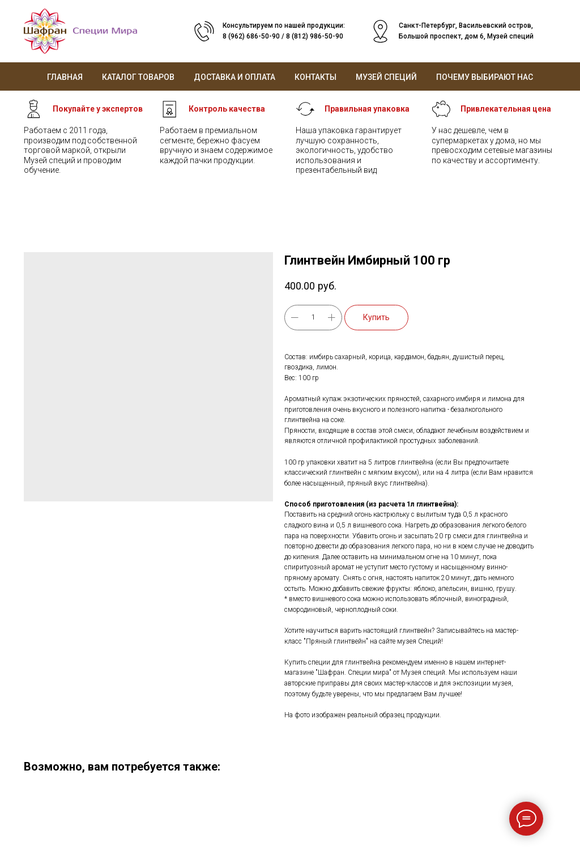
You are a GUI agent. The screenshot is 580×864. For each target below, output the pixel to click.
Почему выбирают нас (484, 77)
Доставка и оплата (234, 77)
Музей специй (386, 77)
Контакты (315, 77)
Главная (65, 77)
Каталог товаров (138, 77)
